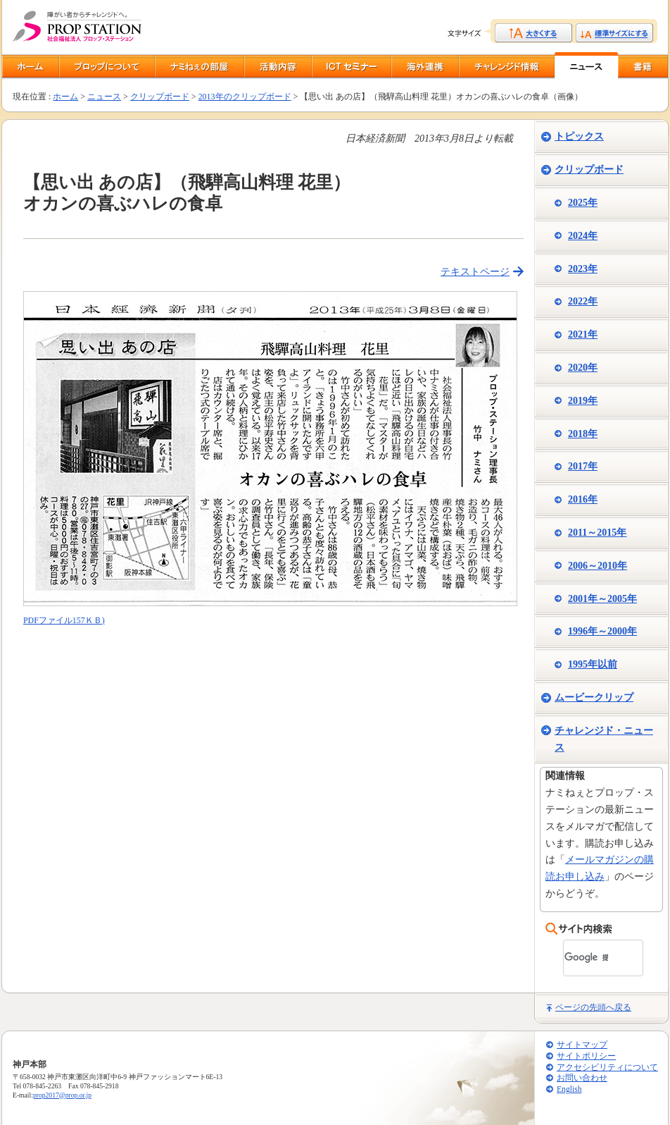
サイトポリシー (586, 1056)
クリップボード (159, 97)
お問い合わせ (582, 1078)
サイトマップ (582, 1045)
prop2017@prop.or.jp (62, 1095)
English (569, 1089)
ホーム (65, 97)
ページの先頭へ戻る (593, 1007)
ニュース (104, 97)
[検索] (586, 957)
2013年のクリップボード (244, 97)
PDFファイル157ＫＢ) (64, 620)
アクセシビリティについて (607, 1067)
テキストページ (475, 271)
